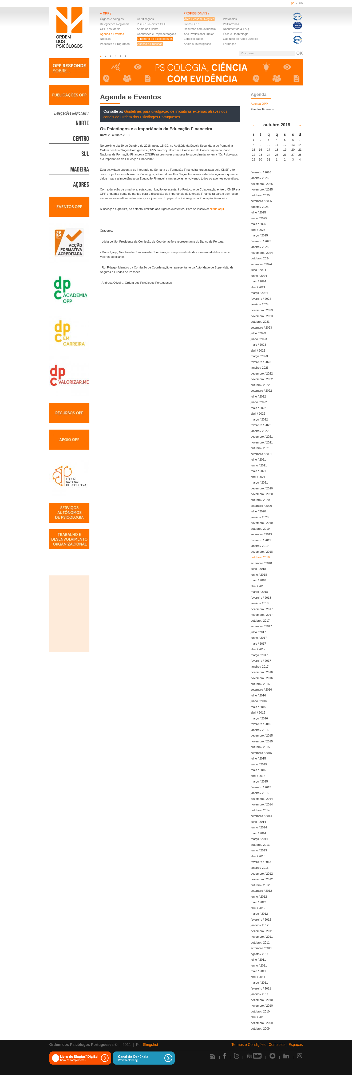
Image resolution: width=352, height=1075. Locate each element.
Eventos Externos (262, 109)
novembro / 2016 (262, 678)
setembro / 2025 (261, 200)
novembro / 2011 (262, 936)
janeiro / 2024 (260, 304)
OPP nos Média (110, 28)
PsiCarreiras (231, 24)
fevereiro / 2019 (261, 540)
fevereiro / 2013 (261, 861)
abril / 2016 (258, 712)
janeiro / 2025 (260, 246)
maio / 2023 (258, 344)
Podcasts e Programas (115, 43)
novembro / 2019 (262, 522)
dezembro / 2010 (262, 1000)
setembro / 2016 (261, 689)
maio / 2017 (258, 643)
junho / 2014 (259, 827)
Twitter (236, 1056)
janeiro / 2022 (260, 431)
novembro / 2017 (262, 614)
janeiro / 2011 (260, 994)
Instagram (300, 1056)
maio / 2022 (258, 408)
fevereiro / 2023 (261, 362)
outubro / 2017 (260, 620)
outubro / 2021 (260, 448)
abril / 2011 (258, 977)
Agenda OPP (259, 103)
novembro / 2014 (262, 804)
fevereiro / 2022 (261, 425)
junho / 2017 (259, 637)
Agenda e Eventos (112, 34)
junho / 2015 (259, 764)
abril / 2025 (258, 229)
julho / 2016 (258, 695)
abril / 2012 (258, 908)
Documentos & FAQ (236, 28)
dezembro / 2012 (262, 873)
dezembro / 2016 (262, 672)
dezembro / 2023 (262, 310)
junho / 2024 (259, 275)
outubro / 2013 (260, 844)
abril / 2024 (258, 287)
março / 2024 (259, 292)
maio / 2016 (258, 706)
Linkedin (286, 1056)
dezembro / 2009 (262, 1023)
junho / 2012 (259, 896)
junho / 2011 (259, 965)
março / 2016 (259, 718)
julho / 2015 (258, 758)
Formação (229, 43)
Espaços (295, 1044)
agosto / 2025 (260, 206)
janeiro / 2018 (260, 603)
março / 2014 (259, 838)
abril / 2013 (258, 856)
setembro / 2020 (261, 505)
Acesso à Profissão (150, 43)
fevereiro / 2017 (261, 660)
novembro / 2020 (262, 494)
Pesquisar (247, 53)
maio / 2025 (258, 223)
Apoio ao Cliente (148, 28)
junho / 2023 (259, 339)
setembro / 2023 (261, 327)
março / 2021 (259, 482)
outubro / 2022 (260, 385)
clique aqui (217, 209)
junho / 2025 (259, 218)
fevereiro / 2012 (261, 919)
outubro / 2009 (260, 1028)
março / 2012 (259, 913)
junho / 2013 (259, 850)
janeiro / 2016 (260, 729)
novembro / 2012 (262, 879)
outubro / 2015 (260, 747)
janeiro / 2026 (260, 178)
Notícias (105, 38)
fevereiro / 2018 (261, 597)
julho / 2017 (258, 632)
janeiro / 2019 (260, 545)
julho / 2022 (258, 396)
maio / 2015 (258, 770)
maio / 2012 (258, 902)
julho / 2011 (258, 959)
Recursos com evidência (200, 28)
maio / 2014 (258, 833)
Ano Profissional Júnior (199, 34)
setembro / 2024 (261, 264)
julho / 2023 (258, 333)
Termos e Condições (248, 1044)
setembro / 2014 (261, 815)
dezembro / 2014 (262, 798)
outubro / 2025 (260, 195)
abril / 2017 (258, 649)
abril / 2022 (258, 413)
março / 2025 (259, 235)
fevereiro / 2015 (261, 787)
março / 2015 (259, 781)
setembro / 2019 (261, 534)
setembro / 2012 (261, 890)
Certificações (145, 19)
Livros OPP (191, 24)
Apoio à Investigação (197, 43)
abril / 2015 (258, 775)
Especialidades (194, 38)
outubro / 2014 (260, 810)
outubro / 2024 (260, 258)
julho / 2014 (258, 821)
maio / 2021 (258, 471)
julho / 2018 (258, 568)
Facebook (224, 1056)
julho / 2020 (258, 511)
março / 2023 (259, 356)
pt (292, 3)
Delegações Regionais (114, 24)
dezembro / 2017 (262, 609)
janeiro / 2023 (260, 367)
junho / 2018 (259, 574)
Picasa (272, 1056)
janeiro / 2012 (260, 925)
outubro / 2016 (260, 683)
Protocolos (230, 19)
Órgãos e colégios (112, 19)
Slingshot (150, 1044)
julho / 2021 (258, 459)
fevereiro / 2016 (261, 724)
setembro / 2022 (261, 390)
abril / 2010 (258, 1017)
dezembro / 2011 (262, 931)
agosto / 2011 (260, 954)
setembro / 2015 (261, 752)
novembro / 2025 (262, 189)
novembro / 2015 (262, 741)
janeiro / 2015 (260, 792)
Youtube (254, 1056)
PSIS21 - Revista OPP (151, 24)
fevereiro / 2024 (261, 298)
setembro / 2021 (261, 453)
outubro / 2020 (260, 499)
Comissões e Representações (156, 34)
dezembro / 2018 (262, 551)
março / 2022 (259, 419)
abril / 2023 (258, 350)
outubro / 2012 (260, 885)
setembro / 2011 (261, 948)
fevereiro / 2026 (261, 172)
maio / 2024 (258, 281)
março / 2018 (259, 591)
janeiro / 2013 (260, 867)
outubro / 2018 (260, 557)
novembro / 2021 (262, 442)
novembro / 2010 (262, 1005)
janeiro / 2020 (260, 517)
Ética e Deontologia (235, 34)
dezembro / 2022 (262, 373)
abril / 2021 (258, 476)
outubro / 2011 (260, 942)
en (301, 3)
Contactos (276, 1044)
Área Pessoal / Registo (199, 19)
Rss (212, 1056)
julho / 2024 (258, 269)
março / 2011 (259, 982)
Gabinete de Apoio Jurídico (240, 38)
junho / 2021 (259, 465)
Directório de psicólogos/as (155, 38)
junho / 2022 (259, 402)
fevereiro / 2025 (261, 241)
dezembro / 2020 (262, 488)
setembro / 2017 (261, 626)
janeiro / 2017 (260, 666)
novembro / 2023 (262, 316)
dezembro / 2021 (262, 436)
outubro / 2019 (260, 528)
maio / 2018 (258, 580)
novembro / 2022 (262, 379)
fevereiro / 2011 (261, 988)
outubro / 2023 (260, 321)
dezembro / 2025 (262, 183)
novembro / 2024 (262, 252)
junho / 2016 (259, 701)
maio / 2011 (258, 971)
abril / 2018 (258, 586)
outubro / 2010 (260, 1011)
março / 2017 (259, 655)
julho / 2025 (258, 212)
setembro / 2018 (261, 563)
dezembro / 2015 (262, 735)
